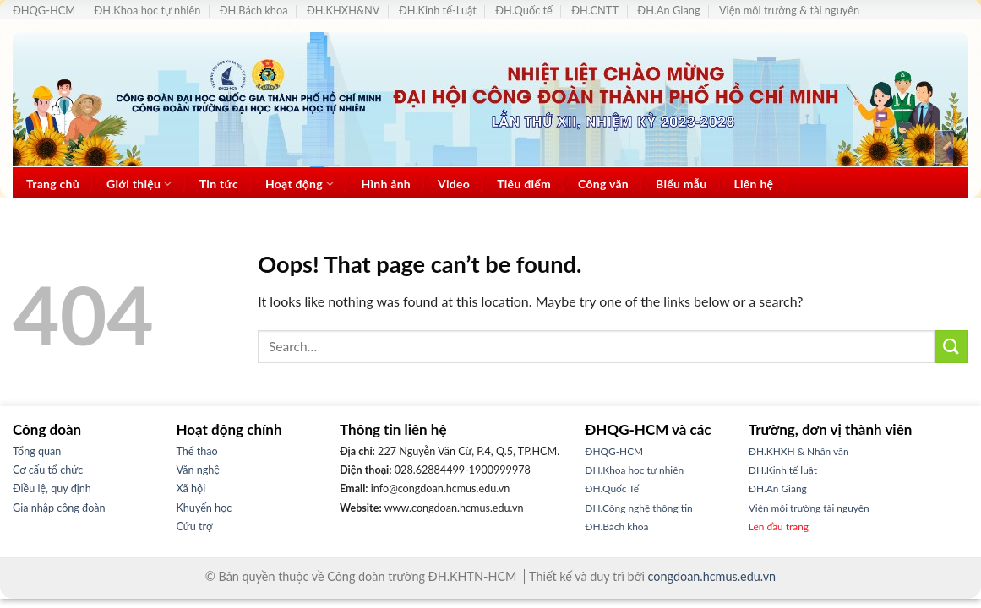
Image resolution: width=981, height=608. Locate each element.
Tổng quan (37, 451)
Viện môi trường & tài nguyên (789, 10)
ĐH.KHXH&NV (343, 10)
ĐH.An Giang (668, 10)
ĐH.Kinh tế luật (783, 470)
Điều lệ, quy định (52, 488)
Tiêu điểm (524, 183)
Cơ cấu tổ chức (48, 470)
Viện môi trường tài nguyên (809, 508)
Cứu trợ (195, 526)
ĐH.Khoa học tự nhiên (148, 10)
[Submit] (951, 346)
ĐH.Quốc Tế (612, 488)
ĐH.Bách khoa (254, 10)
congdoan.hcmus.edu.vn (712, 576)
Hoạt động (300, 184)
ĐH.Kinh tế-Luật (438, 10)
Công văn (603, 183)
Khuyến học (204, 508)
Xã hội (191, 488)
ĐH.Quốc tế (524, 10)
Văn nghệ (198, 470)
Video (454, 183)
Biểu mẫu (681, 183)
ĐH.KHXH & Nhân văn (799, 451)
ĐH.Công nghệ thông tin (638, 508)
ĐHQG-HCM (44, 10)
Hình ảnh (386, 183)
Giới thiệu (139, 184)
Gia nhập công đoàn (59, 508)
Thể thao (197, 451)
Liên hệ (753, 183)
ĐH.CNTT (595, 10)
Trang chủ (52, 183)
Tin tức (218, 183)
